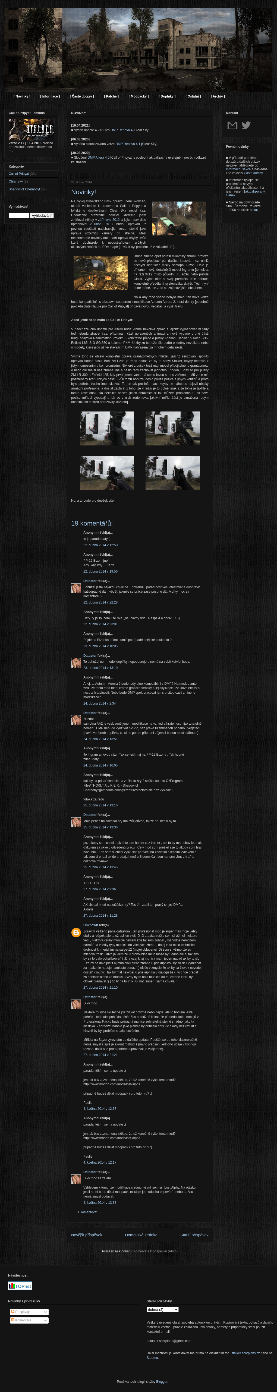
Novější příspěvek (86, 1235)
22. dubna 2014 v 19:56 (100, 571)
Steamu (152, 1358)
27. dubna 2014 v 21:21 (100, 1055)
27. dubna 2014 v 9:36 (99, 889)
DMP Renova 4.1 (128, 144)
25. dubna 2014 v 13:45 (100, 867)
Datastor (90, 581)
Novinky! (83, 192)
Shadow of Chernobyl (24, 189)
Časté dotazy (253, 173)
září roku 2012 (108, 220)
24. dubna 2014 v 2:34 (99, 703)
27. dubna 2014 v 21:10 (100, 987)
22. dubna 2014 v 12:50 (100, 545)
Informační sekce (238, 169)
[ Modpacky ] (139, 96)
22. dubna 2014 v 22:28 (100, 602)
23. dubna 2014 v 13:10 (100, 668)
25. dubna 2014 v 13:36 (100, 827)
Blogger (161, 1382)
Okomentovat (87, 1212)
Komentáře (21, 1320)
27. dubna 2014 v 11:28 (100, 915)
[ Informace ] (50, 96)
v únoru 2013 (101, 224)
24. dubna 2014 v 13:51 (100, 739)
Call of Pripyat (19, 174)
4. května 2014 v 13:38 (99, 1203)
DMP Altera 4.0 (98, 157)
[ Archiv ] (218, 96)
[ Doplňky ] (167, 96)
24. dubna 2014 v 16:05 (100, 765)
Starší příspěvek (194, 1235)
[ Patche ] (111, 96)
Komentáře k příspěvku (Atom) (155, 1251)
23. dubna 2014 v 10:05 (100, 646)
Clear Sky (16, 181)
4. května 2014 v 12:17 (99, 1109)
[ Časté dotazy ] (82, 96)
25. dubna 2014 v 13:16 (100, 805)
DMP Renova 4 (122, 130)
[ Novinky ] (22, 96)
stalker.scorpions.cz (245, 1353)
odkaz (254, 210)
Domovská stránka (141, 1235)
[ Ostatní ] (193, 96)
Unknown (90, 925)
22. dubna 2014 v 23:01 (100, 624)
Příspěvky (20, 1312)
